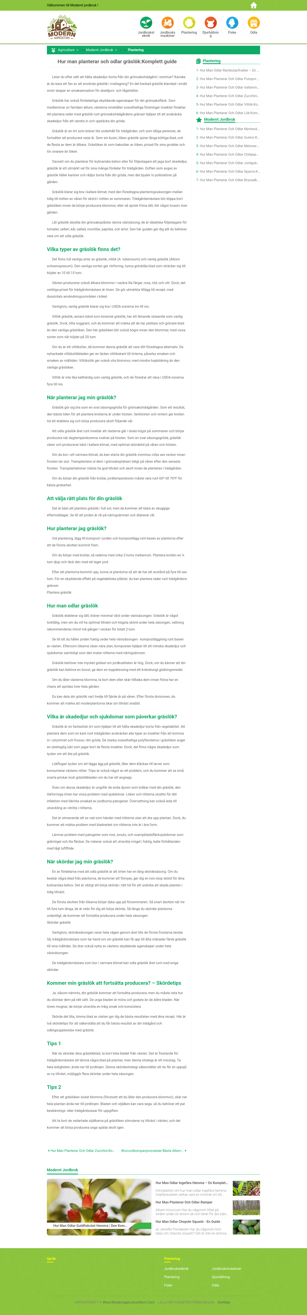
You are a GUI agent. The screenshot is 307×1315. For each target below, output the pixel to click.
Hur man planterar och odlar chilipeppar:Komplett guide (230, 154)
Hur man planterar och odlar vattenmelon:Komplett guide (230, 87)
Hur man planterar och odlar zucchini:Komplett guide (84, 1151)
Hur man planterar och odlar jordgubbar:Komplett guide (230, 163)
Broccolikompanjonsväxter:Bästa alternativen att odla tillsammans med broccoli (153, 1151)
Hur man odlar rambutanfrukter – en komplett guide (230, 70)
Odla (215, 1285)
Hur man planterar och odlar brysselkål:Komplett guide (230, 180)
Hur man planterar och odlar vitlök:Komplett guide (230, 104)
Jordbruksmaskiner (226, 1269)
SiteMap (224, 1302)
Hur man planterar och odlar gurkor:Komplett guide (230, 137)
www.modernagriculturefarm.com (129, 1302)
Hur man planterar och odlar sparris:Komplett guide (230, 171)
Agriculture (66, 50)
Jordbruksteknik (176, 1269)
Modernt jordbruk (99, 50)
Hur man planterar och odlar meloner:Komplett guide (230, 146)
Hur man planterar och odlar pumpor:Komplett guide (230, 79)
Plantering (136, 50)
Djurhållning (221, 1277)
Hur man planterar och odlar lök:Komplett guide (230, 113)
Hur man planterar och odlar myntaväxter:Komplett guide (230, 129)
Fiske (168, 1285)
